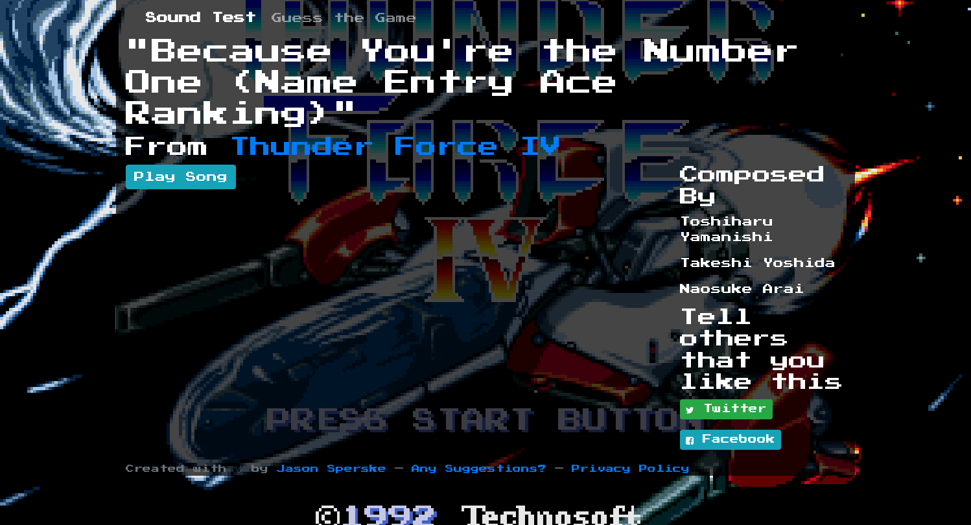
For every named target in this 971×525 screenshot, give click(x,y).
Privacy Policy (631, 469)
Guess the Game (344, 18)
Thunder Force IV (395, 147)
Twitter (726, 409)
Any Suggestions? (479, 469)
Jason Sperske (331, 469)
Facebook (730, 440)
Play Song (181, 177)
